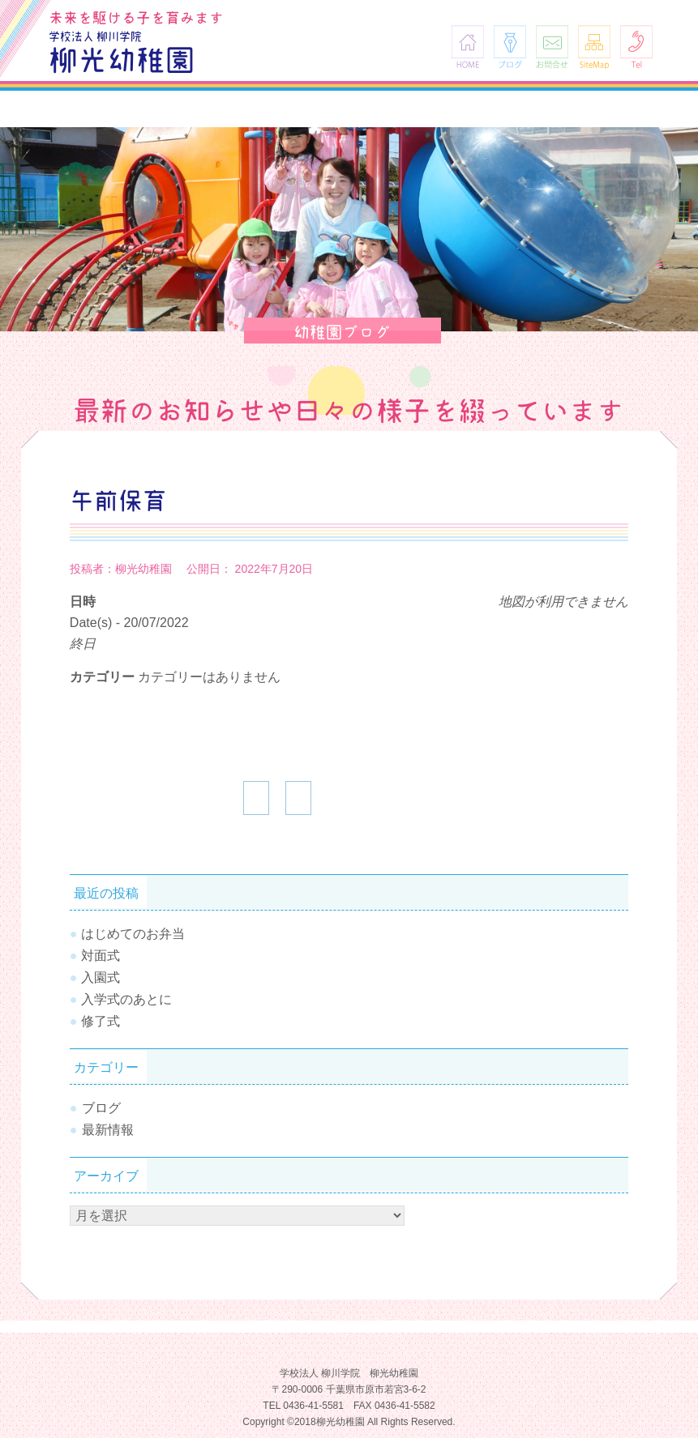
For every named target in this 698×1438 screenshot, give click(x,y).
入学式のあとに (126, 999)
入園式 (100, 977)
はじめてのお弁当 (133, 934)
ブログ (510, 46)
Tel (636, 46)
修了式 (100, 1021)
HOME (468, 46)
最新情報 (108, 1130)
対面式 (100, 955)
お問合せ (552, 46)
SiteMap (594, 46)
